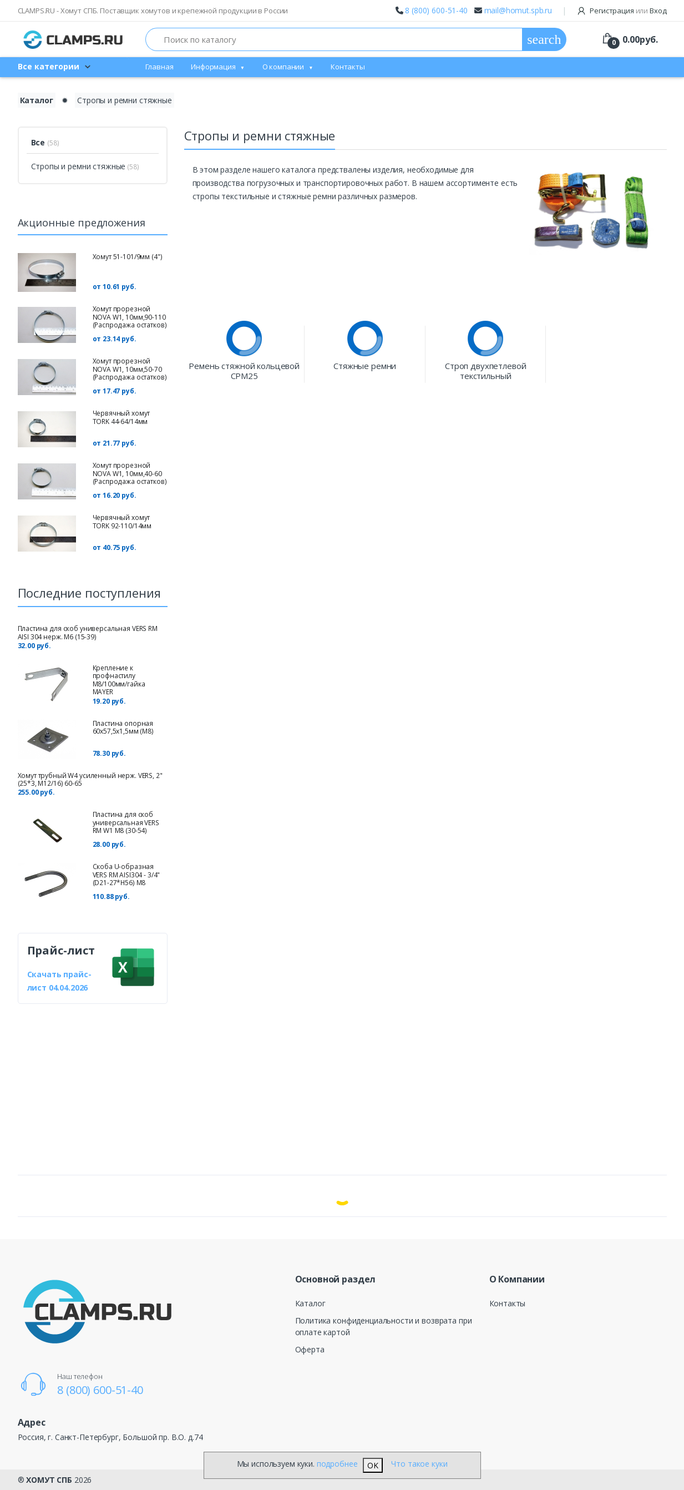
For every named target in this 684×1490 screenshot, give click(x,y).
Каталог (310, 1303)
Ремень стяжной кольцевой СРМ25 (244, 371)
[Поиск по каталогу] (334, 39)
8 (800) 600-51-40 (436, 10)
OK (372, 1465)
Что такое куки (419, 1463)
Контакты (348, 67)
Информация (213, 67)
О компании (283, 67)
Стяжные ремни (364, 366)
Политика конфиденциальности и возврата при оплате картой (383, 1326)
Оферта (310, 1349)
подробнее (337, 1463)
